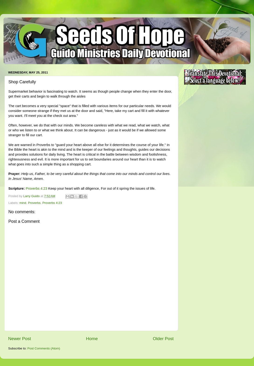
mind (22, 203)
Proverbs (34, 203)
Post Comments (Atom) (43, 348)
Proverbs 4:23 (36, 188)
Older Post (163, 338)
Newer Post (19, 338)
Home (92, 338)
